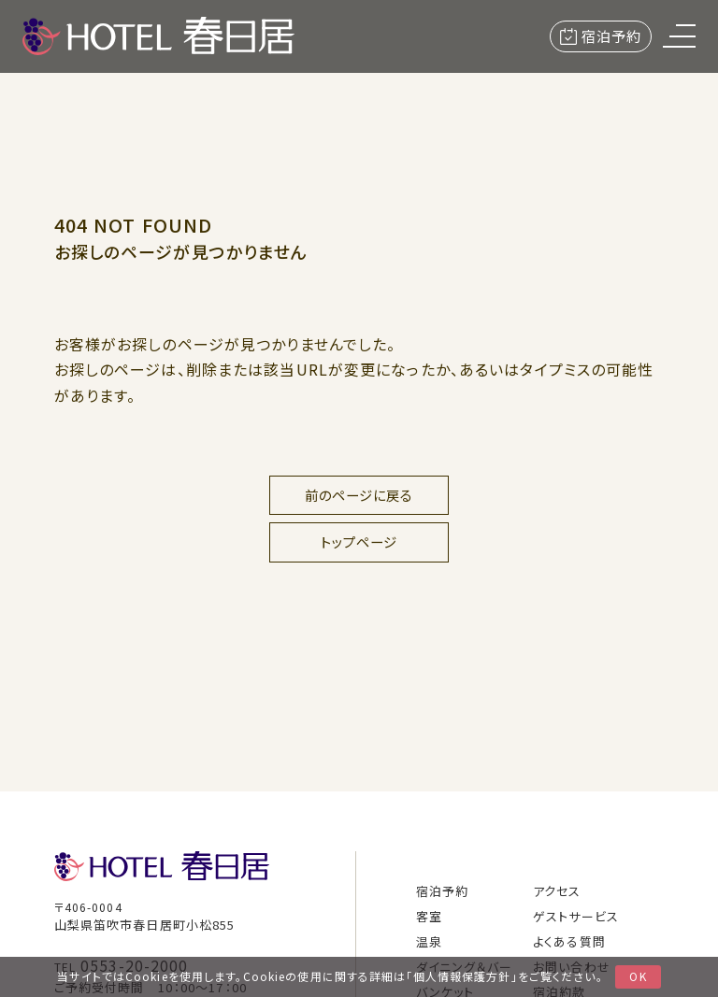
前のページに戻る (359, 495)
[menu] (679, 36)
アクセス (557, 891)
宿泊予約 (600, 36)
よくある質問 (569, 941)
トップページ (359, 541)
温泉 (429, 941)
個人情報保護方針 (462, 976)
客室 (429, 916)
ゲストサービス (576, 916)
